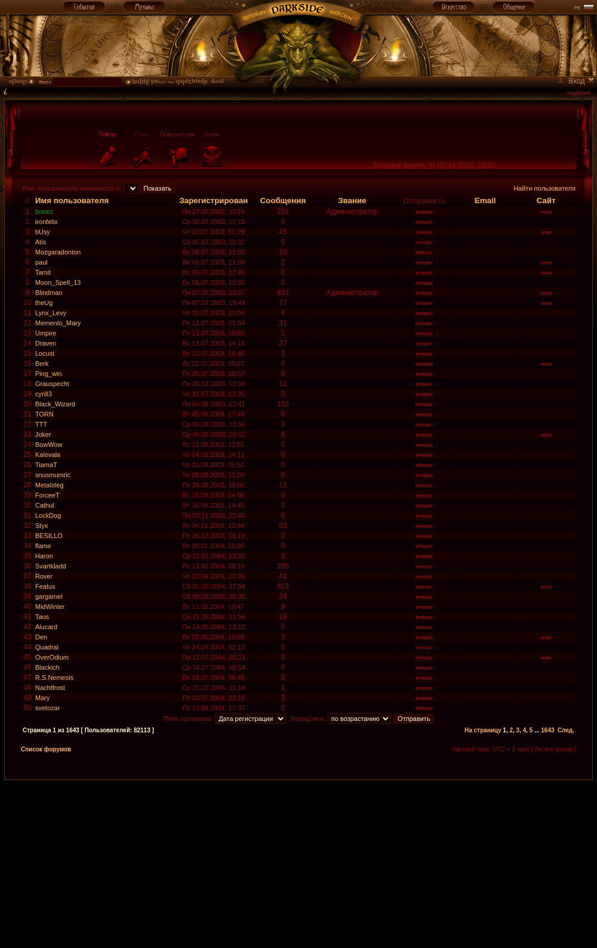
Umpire (45, 333)
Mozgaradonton (57, 252)
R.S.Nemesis (54, 677)
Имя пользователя (72, 200)
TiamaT (46, 464)
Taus (42, 616)
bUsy (42, 231)
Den (41, 637)
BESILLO (49, 535)
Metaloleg (49, 485)
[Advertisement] (299, 863)
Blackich (47, 667)
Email (485, 200)
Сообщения (283, 200)
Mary (42, 697)
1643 (547, 730)
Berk (42, 363)
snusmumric (52, 474)
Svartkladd (50, 566)
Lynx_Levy (50, 312)
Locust (44, 353)
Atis (40, 241)
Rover (43, 576)
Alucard (46, 626)
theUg (43, 302)
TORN (44, 414)
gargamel (49, 596)
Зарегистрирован (213, 200)
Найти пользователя (545, 188)
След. (566, 730)
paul (41, 262)
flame (43, 545)
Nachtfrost (50, 687)
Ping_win (48, 373)
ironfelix (46, 221)
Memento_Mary (57, 323)
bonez (44, 211)
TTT (41, 424)
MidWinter (50, 606)
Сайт (545, 200)
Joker (43, 434)
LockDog (48, 515)
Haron (44, 556)
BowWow (49, 444)
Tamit (43, 272)
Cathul (44, 505)
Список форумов (46, 749)
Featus (45, 586)
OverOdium (52, 657)
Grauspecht (52, 383)
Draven (45, 343)
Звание (352, 200)
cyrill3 (43, 393)
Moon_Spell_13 (57, 282)
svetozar (47, 707)
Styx (41, 525)
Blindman (49, 292)
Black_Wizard (55, 404)
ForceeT (47, 495)
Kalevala (47, 454)
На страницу (483, 730)
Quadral (46, 647)
